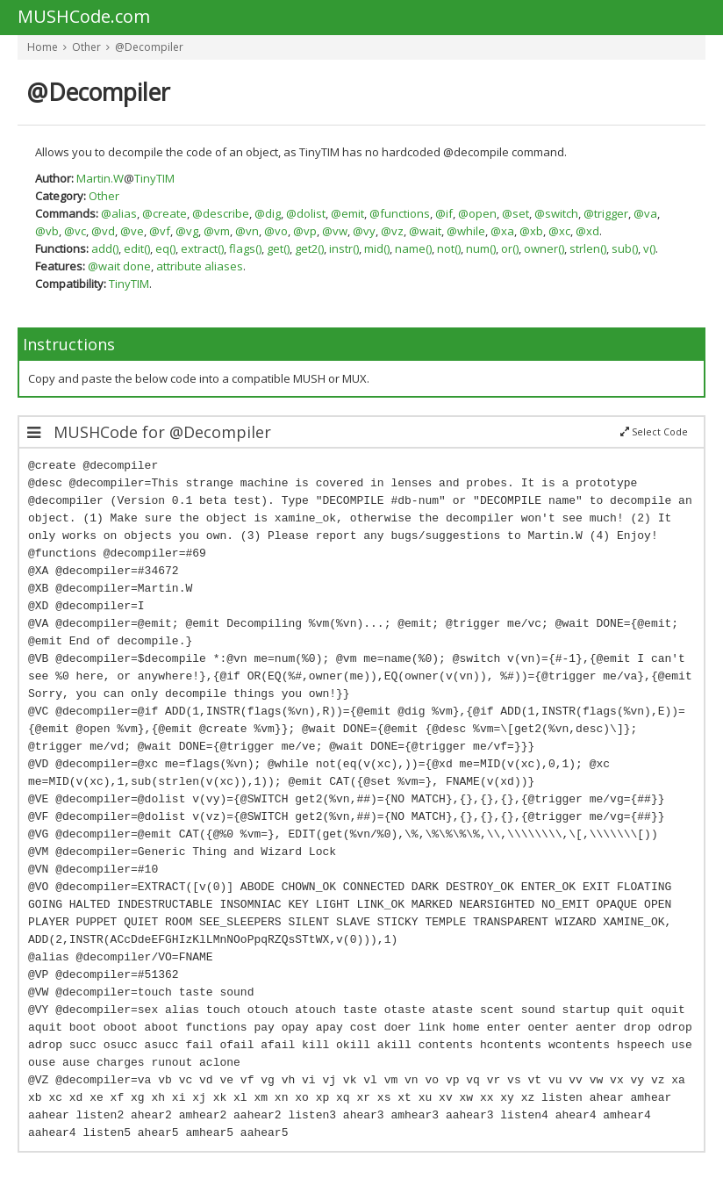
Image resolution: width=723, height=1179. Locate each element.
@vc (75, 231)
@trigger (605, 213)
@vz (392, 231)
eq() (165, 248)
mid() (377, 248)
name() (413, 248)
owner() (544, 248)
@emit (347, 213)
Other (86, 47)
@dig (267, 213)
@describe (220, 213)
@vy (364, 231)
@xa (502, 231)
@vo (276, 231)
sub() (625, 248)
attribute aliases (199, 266)
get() (278, 248)
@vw (334, 231)
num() (481, 248)
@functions (399, 213)
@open (477, 213)
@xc (559, 231)
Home (42, 47)
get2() (309, 248)
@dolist (306, 213)
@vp (305, 231)
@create (164, 213)
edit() (137, 248)
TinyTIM (154, 178)
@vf (159, 231)
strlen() (587, 248)
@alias (119, 213)
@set (515, 213)
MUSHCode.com (84, 17)
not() (449, 248)
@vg (186, 231)
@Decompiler (149, 47)
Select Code (654, 432)
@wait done (119, 266)
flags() (245, 248)
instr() (344, 248)
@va (645, 213)
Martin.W (100, 178)
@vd (103, 231)
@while (466, 231)
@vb (47, 231)
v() (649, 248)
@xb (531, 231)
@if (444, 213)
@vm (217, 231)
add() (104, 248)
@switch (556, 213)
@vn (247, 231)
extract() (202, 248)
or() (510, 248)
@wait (425, 231)
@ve (132, 231)
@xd (587, 231)
